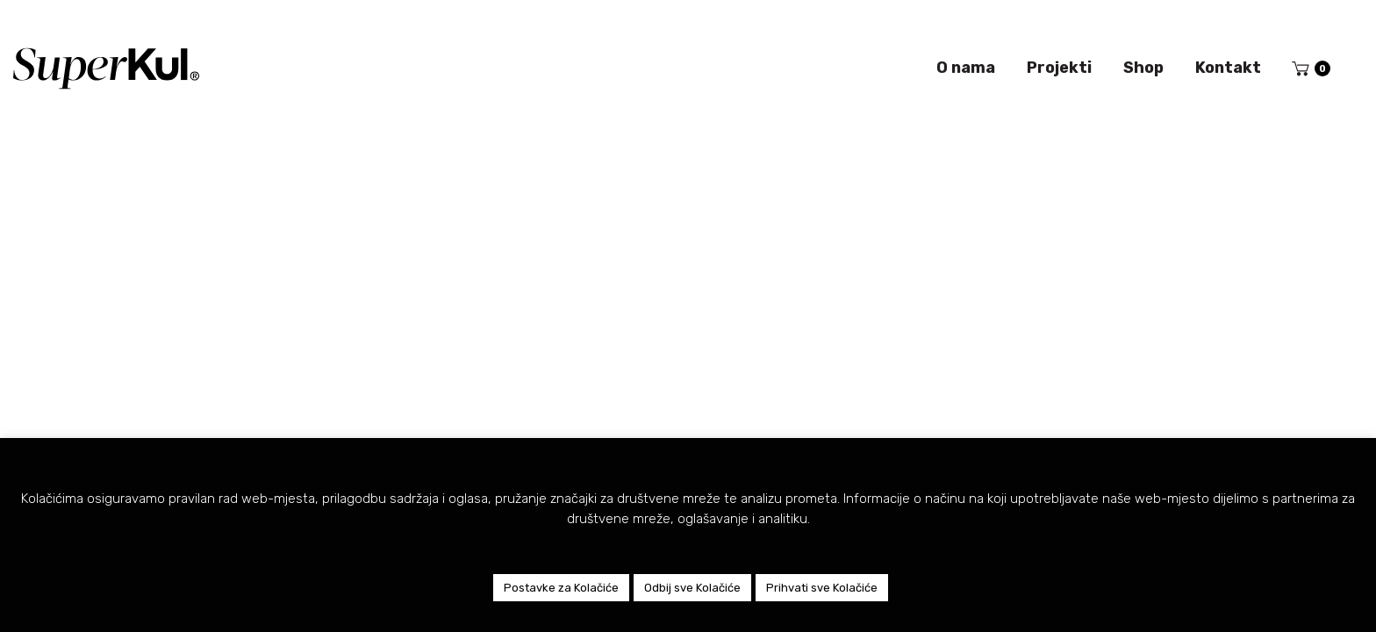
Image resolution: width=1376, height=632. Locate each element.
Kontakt (1228, 67)
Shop (1143, 67)
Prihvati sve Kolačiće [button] (822, 587)
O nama (965, 67)
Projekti (1059, 67)
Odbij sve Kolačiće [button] (692, 587)
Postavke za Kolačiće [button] (561, 587)
